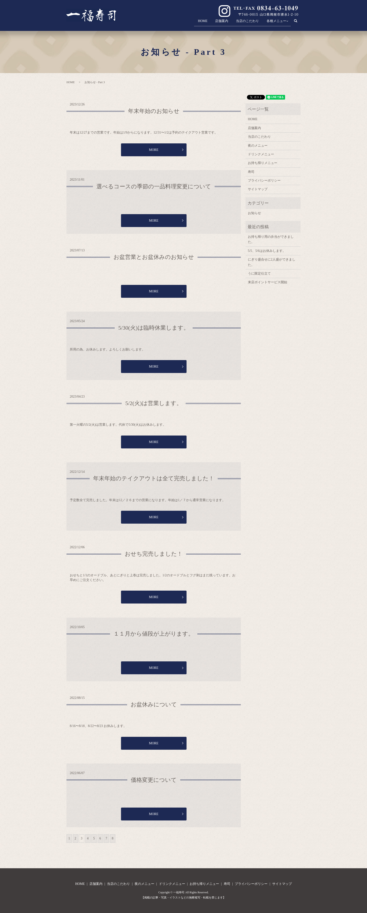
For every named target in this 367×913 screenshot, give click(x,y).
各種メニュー (274, 22)
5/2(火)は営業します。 (153, 403)
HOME (194, 22)
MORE (153, 150)
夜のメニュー (258, 145)
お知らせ (254, 213)
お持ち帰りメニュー (262, 163)
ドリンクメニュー (261, 154)
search (298, 22)
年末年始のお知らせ (154, 111)
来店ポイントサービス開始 (267, 282)
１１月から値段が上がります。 (154, 634)
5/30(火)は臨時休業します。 (153, 328)
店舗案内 (215, 22)
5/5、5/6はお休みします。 (267, 251)
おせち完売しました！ (154, 554)
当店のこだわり (243, 22)
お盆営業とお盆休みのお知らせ (154, 257)
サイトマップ (258, 189)
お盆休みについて (154, 704)
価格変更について (154, 780)
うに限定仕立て (259, 273)
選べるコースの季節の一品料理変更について (153, 186)
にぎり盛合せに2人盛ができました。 (271, 262)
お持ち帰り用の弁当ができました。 (271, 239)
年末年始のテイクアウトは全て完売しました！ (153, 478)
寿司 (251, 172)
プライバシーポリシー (264, 180)
